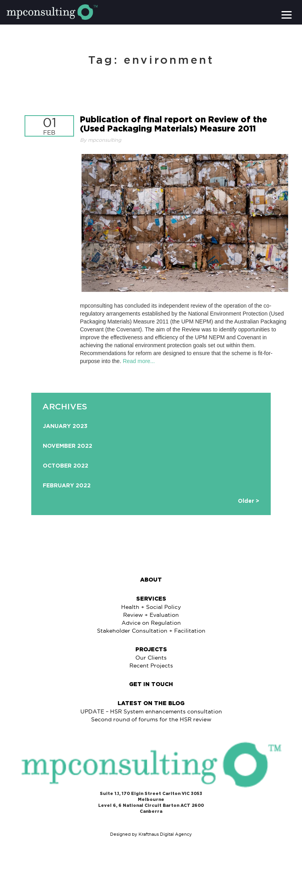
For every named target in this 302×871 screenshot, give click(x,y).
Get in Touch (151, 684)
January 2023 (65, 426)
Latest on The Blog (151, 703)
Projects (151, 649)
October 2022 (65, 466)
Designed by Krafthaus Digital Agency (151, 834)
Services (151, 599)
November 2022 (67, 446)
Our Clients (151, 657)
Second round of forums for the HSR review (151, 719)
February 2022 (67, 486)
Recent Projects (151, 665)
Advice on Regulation (151, 623)
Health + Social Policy (151, 607)
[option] (151, 457)
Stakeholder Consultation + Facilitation (151, 631)
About (151, 580)
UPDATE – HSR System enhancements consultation (151, 711)
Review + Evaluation (151, 615)
